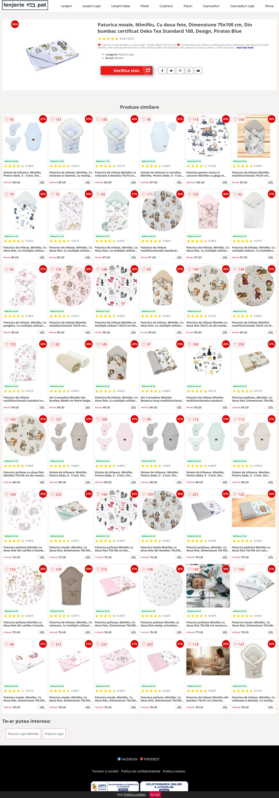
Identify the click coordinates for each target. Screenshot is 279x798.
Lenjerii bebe (120, 6)
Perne (269, 6)
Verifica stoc (133, 70)
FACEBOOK (127, 759)
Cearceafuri (211, 6)
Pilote (145, 6)
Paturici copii (54, 734)
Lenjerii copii (91, 6)
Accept (155, 794)
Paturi (188, 6)
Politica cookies (174, 771)
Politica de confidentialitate (140, 771)
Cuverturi (166, 6)
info (42, 182)
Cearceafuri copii (242, 6)
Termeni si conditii (105, 771)
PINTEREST (149, 759)
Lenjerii (66, 6)
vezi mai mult (245, 47)
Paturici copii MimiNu (23, 734)
